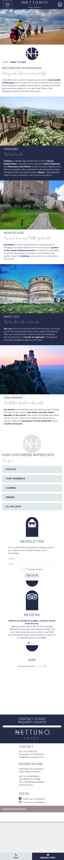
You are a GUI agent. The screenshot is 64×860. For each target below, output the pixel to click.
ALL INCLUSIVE (13, 506)
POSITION (11, 469)
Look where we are (26, 666)
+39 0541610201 (30, 751)
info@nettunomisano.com (31, 757)
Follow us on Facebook (32, 799)
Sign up (32, 575)
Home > (6, 62)
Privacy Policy (25, 785)
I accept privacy (34, 569)
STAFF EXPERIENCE (15, 478)
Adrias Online (19, 809)
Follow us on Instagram (32, 802)
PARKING (10, 497)
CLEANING (11, 488)
